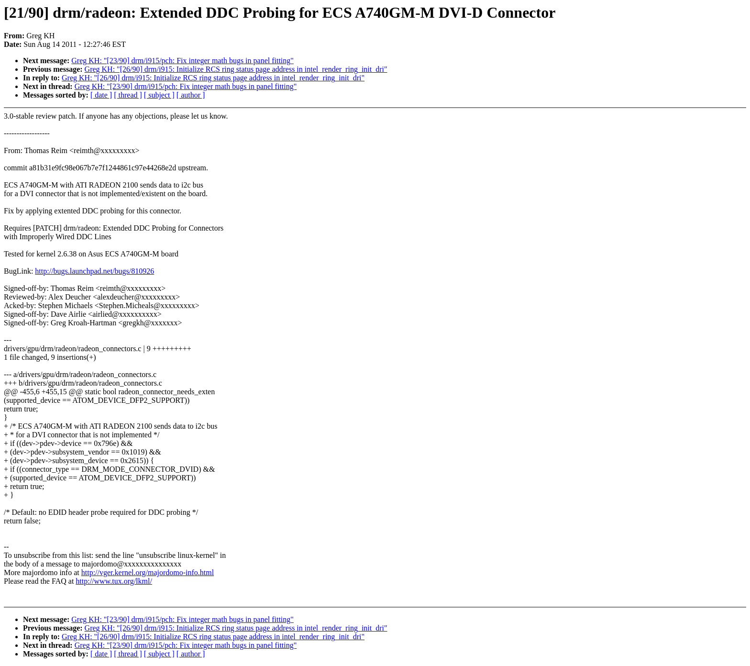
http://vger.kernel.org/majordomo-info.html (147, 572)
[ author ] (190, 95)
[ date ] (101, 95)
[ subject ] (159, 95)
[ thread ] (128, 95)
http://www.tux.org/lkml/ (114, 581)
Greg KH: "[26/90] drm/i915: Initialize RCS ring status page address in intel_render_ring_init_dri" (236, 69)
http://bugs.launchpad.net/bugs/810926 (94, 271)
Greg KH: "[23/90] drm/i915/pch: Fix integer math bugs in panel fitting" (182, 60)
